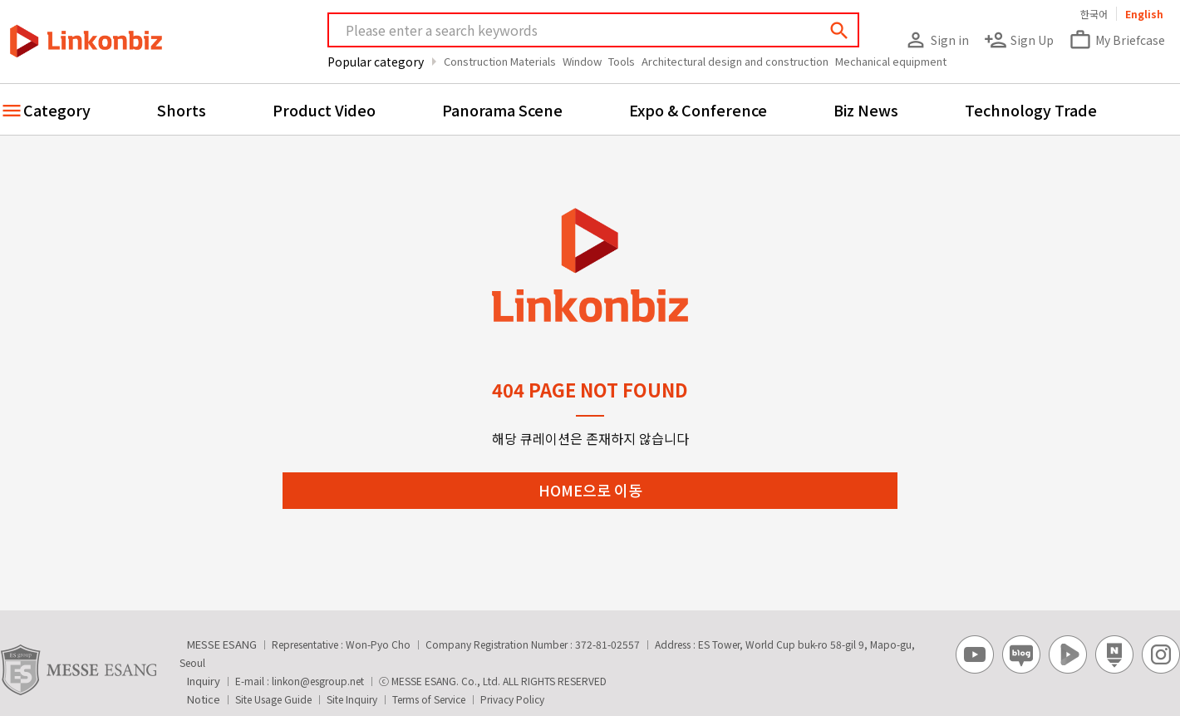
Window (582, 61)
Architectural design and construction (735, 61)
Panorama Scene (502, 110)
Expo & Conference (698, 110)
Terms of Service (428, 699)
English (1144, 14)
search (839, 30)
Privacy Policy (512, 699)
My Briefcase (1117, 40)
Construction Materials (500, 61)
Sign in (936, 40)
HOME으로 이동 (590, 490)
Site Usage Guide (273, 699)
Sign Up (1019, 40)
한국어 (1094, 14)
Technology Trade (1031, 110)
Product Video (324, 110)
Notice (203, 699)
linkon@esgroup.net (318, 681)
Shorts (181, 110)
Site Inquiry (352, 699)
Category (57, 110)
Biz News (865, 110)
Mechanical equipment (890, 61)
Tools (621, 61)
